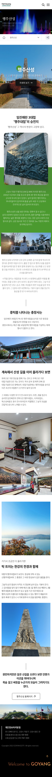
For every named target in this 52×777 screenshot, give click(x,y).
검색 (43, 5)
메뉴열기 (48, 5)
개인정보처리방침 (13, 727)
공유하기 (48, 37)
